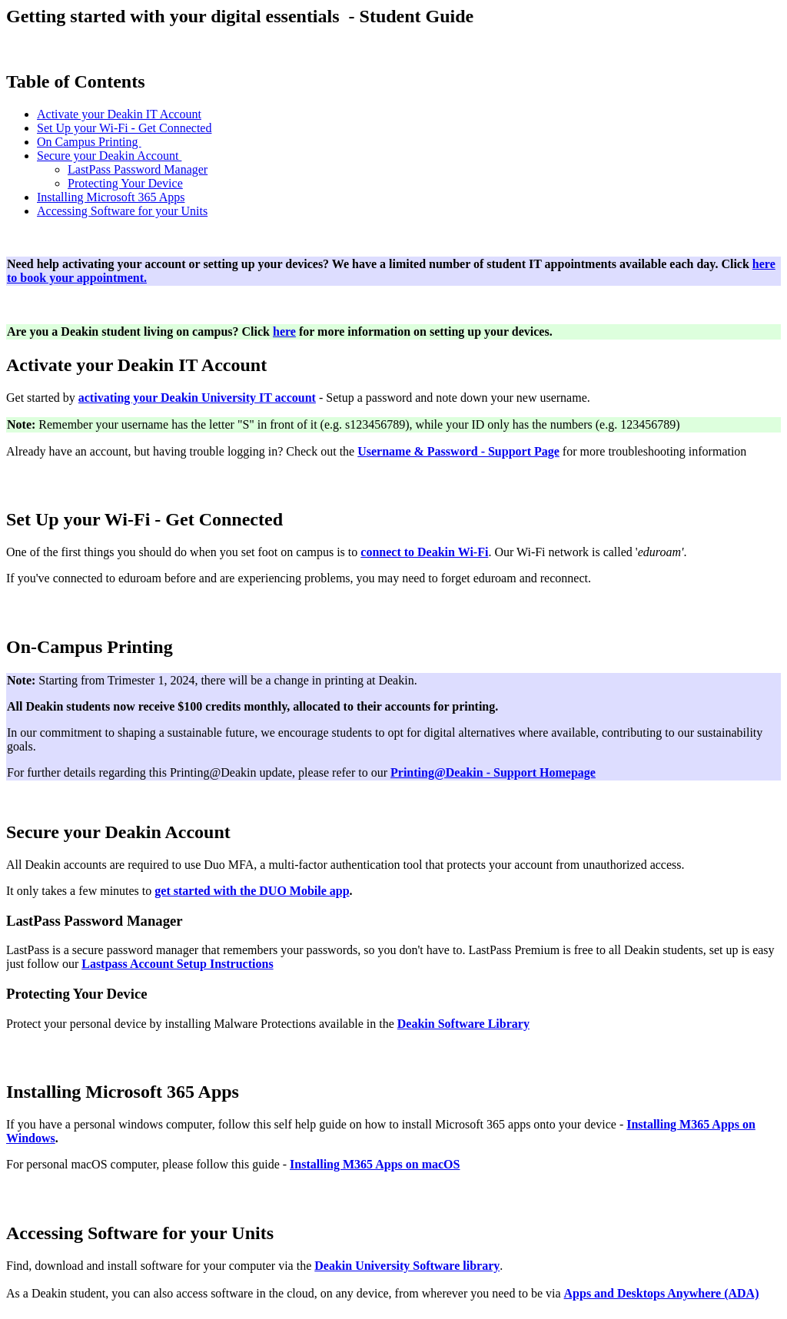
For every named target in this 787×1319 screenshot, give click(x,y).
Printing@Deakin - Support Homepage (493, 772)
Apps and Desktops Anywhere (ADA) (661, 1293)
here (284, 331)
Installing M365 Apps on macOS (375, 1164)
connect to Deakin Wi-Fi (424, 551)
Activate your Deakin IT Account (119, 114)
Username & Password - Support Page (458, 451)
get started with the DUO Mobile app (251, 890)
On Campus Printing (89, 141)
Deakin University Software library (407, 1265)
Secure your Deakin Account (109, 155)
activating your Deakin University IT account (197, 397)
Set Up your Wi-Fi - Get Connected (124, 127)
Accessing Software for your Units (122, 210)
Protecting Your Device (125, 183)
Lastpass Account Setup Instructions (177, 963)
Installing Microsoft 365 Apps (110, 197)
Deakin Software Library (463, 1023)
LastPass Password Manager (138, 169)
